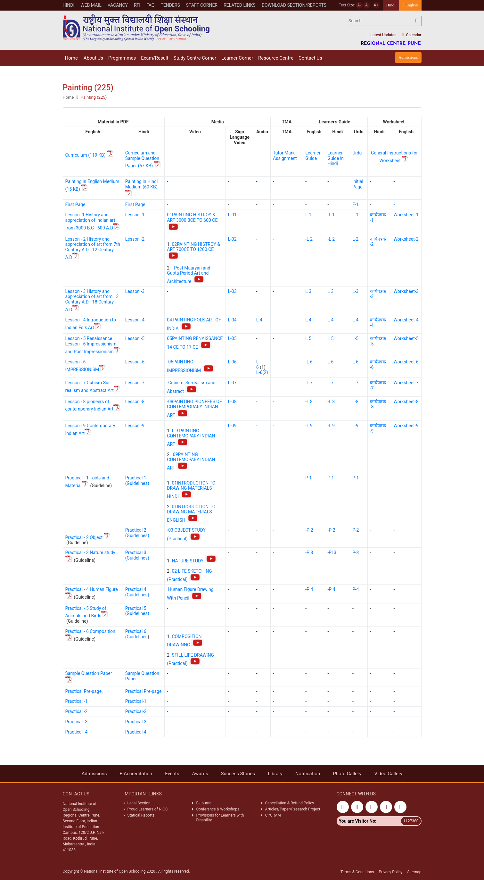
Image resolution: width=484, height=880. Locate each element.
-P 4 (331, 589)
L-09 (232, 425)
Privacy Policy (391, 872)
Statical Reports (141, 815)
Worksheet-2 (405, 239)
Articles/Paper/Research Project (292, 809)
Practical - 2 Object (87, 537)
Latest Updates (381, 35)
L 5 (308, 338)
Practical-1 (135, 701)
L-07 (232, 382)
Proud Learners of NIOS (147, 809)
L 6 (310, 361)
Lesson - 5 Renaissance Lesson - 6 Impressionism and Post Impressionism (92, 345)
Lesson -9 (134, 425)
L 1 (308, 214)
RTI (137, 5)
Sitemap (414, 872)
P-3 (355, 552)
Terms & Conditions (357, 872)
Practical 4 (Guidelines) (137, 592)
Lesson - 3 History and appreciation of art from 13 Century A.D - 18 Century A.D (92, 300)
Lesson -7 (134, 382)
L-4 (259, 319)
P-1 (355, 477)
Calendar (411, 35)
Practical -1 (76, 701)
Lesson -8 (134, 401)
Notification (307, 773)
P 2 (310, 530)
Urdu (357, 152)
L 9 (332, 425)
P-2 (355, 530)
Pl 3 (332, 552)
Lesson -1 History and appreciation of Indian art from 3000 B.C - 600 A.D (92, 221)
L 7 (310, 382)
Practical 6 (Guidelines (136, 634)
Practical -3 (76, 721)
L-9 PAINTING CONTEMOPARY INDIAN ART (191, 437)
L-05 (232, 338)
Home (71, 58)
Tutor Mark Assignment (285, 155)
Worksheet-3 (405, 291)
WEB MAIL (90, 5)
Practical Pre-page (83, 691)
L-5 (355, 338)
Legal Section (139, 803)
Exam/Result (154, 58)
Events (172, 773)
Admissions (408, 57)
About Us (93, 58)
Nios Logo (136, 27)
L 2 (310, 239)
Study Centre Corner (194, 58)
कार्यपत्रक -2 (378, 242)
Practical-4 (135, 732)
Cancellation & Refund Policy (289, 803)
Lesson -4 (134, 319)
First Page (75, 204)
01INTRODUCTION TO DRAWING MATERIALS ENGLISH (191, 513)
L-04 (232, 319)
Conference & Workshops (217, 809)
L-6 (258, 364)
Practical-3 (135, 721)
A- (359, 5)
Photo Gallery (347, 773)
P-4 (355, 589)
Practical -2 (76, 711)
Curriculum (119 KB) (89, 155)
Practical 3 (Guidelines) (137, 555)
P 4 (310, 589)
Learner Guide (312, 155)
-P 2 (331, 530)
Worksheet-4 (405, 319)
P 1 (308, 477)
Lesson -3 (134, 291)
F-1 (355, 204)
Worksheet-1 (405, 214)
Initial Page (357, 184)
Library (275, 773)
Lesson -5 (134, 338)
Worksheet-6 (405, 361)
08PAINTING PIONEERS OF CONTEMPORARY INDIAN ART (194, 408)
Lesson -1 (134, 214)
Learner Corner (237, 58)
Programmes (122, 58)
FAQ (150, 5)
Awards (200, 773)
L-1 (355, 214)
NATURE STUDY (194, 560)
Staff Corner (201, 5)
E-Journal (204, 803)
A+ (376, 5)
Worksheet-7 (405, 382)
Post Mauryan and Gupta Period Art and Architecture (188, 274)
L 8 (310, 401)
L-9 (355, 425)
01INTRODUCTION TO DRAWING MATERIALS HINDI (191, 489)
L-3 (355, 291)
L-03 (232, 291)
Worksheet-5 (405, 338)
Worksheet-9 (405, 425)
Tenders (170, 5)
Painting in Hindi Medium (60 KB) (142, 188)
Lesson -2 (134, 239)
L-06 (232, 361)
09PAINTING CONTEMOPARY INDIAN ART (191, 461)
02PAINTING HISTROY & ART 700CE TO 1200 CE (193, 250)
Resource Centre (275, 58)
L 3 (308, 291)
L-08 (232, 401)
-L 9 (309, 425)
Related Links (240, 5)
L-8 (355, 401)
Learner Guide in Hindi (335, 158)
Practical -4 (76, 732)
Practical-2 (135, 711)
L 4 (308, 319)
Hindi (69, 5)
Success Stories (238, 773)
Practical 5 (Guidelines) (137, 611)
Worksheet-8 (405, 401)
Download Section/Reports (294, 5)
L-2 (355, 239)
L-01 (232, 214)
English (410, 5)
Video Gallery (388, 773)
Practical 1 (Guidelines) (137, 480)
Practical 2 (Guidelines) (137, 532)
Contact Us (310, 58)
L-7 (355, 382)
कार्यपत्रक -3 (378, 294)
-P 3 (309, 552)
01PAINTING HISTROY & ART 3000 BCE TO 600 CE (193, 221)
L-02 (232, 239)
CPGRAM (273, 815)
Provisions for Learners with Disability (220, 817)
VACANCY (118, 5)
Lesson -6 (134, 361)
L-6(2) (262, 372)
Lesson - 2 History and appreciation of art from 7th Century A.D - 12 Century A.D (92, 248)
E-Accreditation (136, 773)
